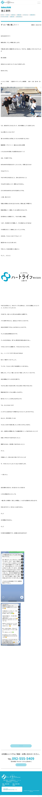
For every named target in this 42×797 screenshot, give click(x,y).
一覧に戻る (21, 746)
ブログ (8, 15)
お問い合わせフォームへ (21, 765)
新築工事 (21, 15)
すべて (3, 15)
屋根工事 (13, 17)
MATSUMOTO (21, 17)
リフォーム (28, 15)
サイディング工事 (5, 17)
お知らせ (14, 15)
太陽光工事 (35, 15)
